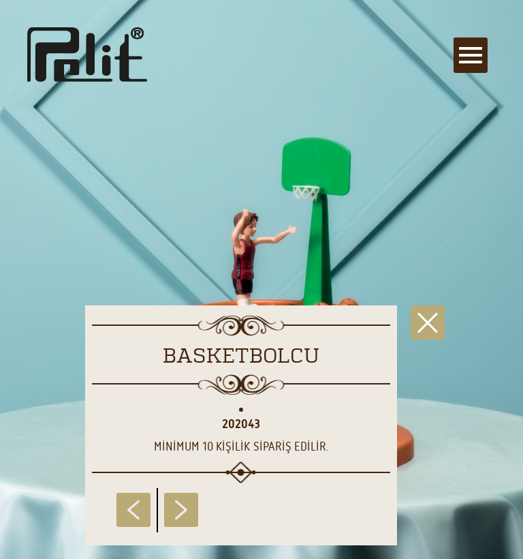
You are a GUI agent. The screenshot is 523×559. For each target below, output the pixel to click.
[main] (261, 279)
